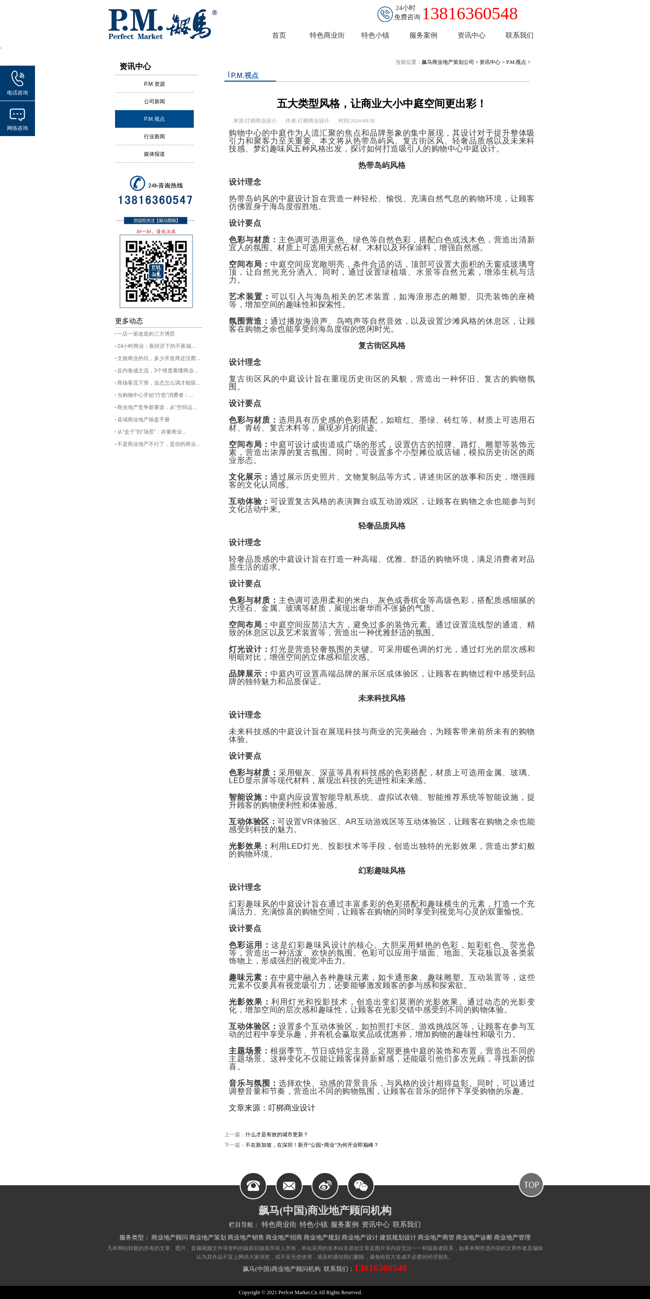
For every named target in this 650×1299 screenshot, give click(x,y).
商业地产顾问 (169, 1237)
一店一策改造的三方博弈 (146, 334)
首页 (279, 35)
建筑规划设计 (398, 1237)
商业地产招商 (284, 1237)
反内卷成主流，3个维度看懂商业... (157, 371)
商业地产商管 (436, 1237)
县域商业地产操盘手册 (143, 420)
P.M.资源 (154, 84)
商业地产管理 (512, 1237)
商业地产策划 (207, 1237)
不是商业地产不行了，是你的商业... (158, 444)
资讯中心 (135, 66)
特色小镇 (314, 1224)
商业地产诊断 (474, 1237)
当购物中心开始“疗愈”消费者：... (155, 395)
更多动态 (129, 321)
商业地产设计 (360, 1237)
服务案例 (345, 1224)
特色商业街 (279, 1224)
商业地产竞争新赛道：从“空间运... (157, 407)
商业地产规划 (322, 1237)
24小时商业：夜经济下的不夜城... (156, 346)
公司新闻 (154, 101)
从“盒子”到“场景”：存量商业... (151, 432)
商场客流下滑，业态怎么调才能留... (158, 383)
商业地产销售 (245, 1237)
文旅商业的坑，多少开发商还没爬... (158, 358)
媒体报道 (154, 154)
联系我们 (407, 1224)
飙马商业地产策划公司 (448, 62)
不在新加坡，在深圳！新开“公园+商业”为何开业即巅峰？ (312, 1145)
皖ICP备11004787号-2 (386, 1292)
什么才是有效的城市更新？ (276, 1134)
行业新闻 (154, 136)
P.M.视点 (154, 119)
